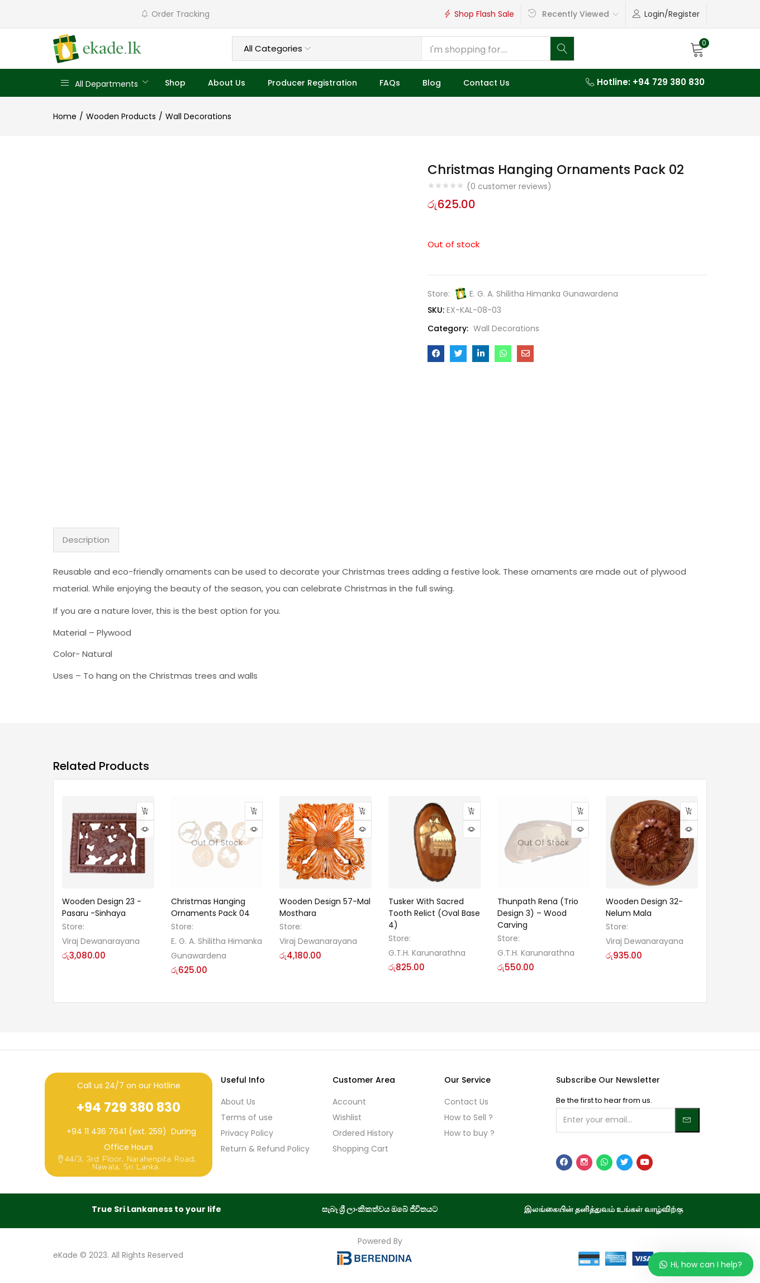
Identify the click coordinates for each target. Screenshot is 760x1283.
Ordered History (362, 1133)
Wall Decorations (198, 116)
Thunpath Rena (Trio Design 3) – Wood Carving (537, 913)
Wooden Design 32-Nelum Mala (644, 907)
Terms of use (247, 1117)
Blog (431, 82)
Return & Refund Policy (265, 1148)
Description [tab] (86, 540)
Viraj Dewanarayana (101, 941)
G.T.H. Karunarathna (427, 952)
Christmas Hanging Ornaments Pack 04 (210, 907)
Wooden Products (121, 116)
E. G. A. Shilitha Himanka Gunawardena (543, 293)
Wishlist (347, 1117)
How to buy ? (469, 1133)
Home (65, 116)
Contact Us (486, 82)
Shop (175, 82)
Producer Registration (312, 82)
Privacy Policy (247, 1133)
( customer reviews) (509, 186)
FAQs (389, 82)
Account (349, 1101)
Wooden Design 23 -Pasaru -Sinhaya (101, 907)
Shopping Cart (360, 1148)
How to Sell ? (468, 1117)
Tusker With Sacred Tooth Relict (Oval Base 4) (434, 913)
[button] (697, 48)
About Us (226, 82)
